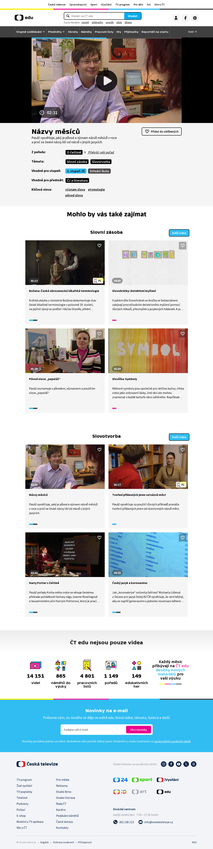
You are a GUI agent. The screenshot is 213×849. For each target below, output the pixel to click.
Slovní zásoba (77, 162)
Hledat (132, 16)
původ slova (74, 195)
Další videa (179, 232)
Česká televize (56, 4)
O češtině (74, 152)
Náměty (86, 31)
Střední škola (99, 171)
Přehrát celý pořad (100, 152)
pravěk (110, 22)
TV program (122, 4)
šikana (128, 22)
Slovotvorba (101, 162)
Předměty (55, 31)
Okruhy (73, 31)
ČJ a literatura (77, 180)
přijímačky (97, 22)
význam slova (75, 189)
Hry (119, 31)
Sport (93, 4)
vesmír (85, 22)
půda (119, 22)
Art (149, 4)
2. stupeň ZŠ (76, 171)
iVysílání (106, 4)
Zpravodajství (78, 4)
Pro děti (138, 4)
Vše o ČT (159, 4)
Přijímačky (131, 31)
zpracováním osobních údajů (172, 740)
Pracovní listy (104, 31)
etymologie (96, 189)
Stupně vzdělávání (29, 31)
